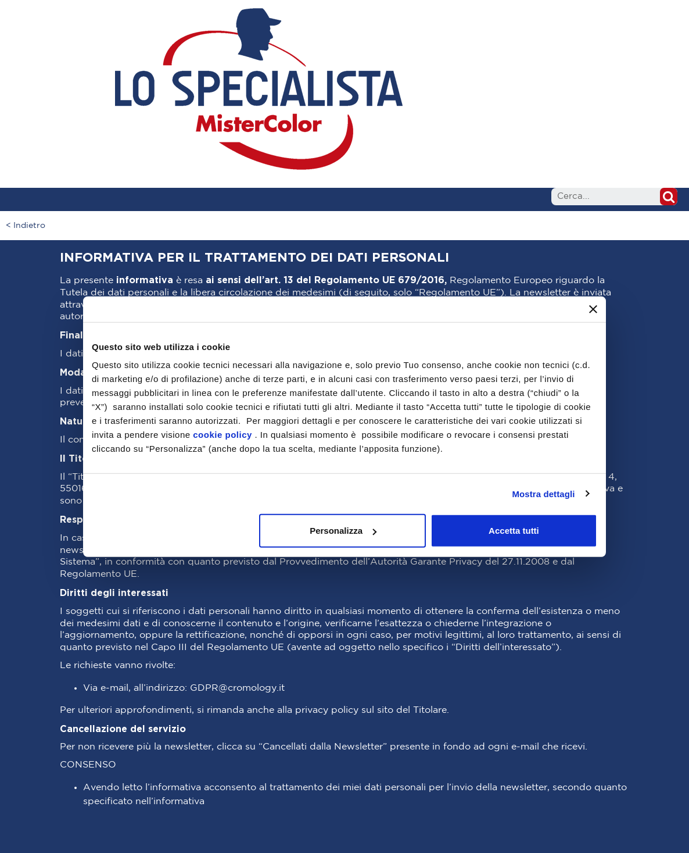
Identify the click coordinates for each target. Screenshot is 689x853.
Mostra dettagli (543, 493)
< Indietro (25, 225)
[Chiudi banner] (593, 309)
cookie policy (222, 435)
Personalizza (343, 531)
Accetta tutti (514, 531)
